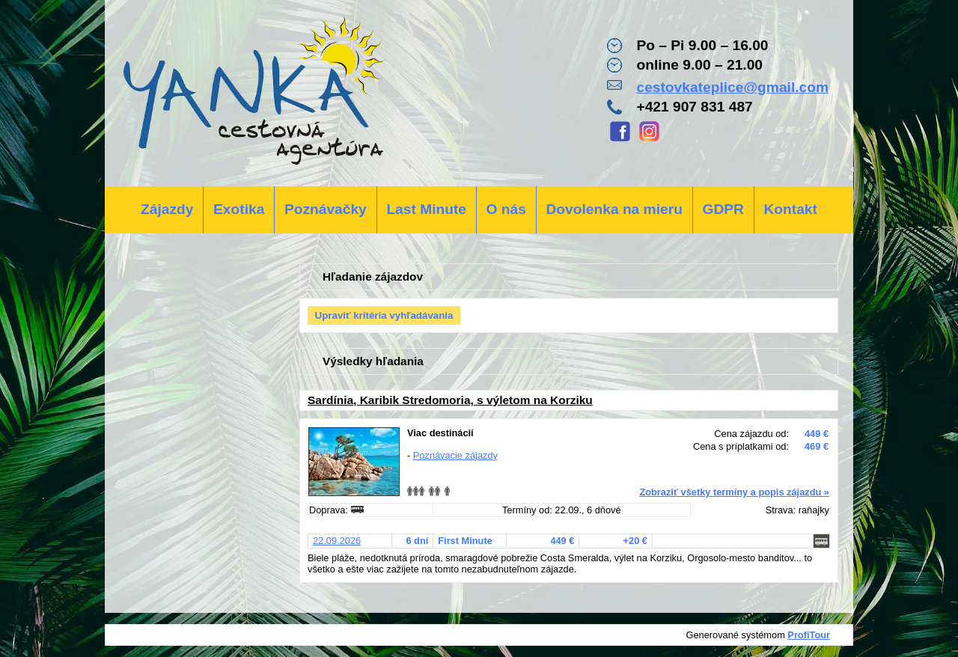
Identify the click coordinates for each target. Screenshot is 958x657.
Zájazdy (167, 209)
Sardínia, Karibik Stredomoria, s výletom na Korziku (450, 400)
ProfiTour (808, 635)
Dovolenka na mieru (614, 209)
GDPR (722, 209)
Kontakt (790, 209)
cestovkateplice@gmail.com (732, 87)
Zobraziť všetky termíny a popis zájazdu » (734, 492)
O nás (506, 209)
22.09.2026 (337, 540)
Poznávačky (325, 209)
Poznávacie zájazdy (455, 455)
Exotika (238, 209)
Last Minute (426, 209)
